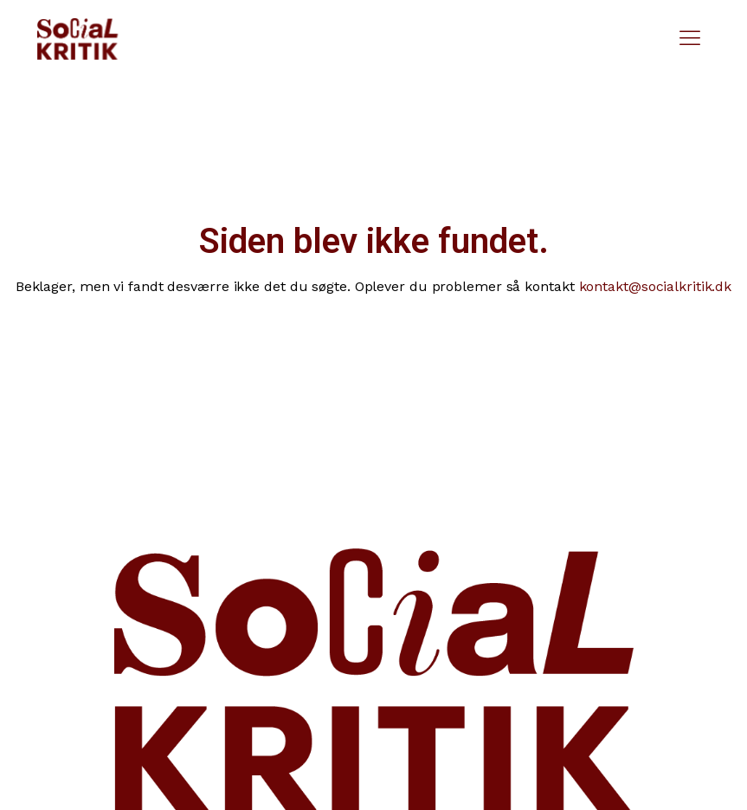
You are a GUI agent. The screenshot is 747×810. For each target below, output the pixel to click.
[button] (690, 39)
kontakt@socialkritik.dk (655, 286)
